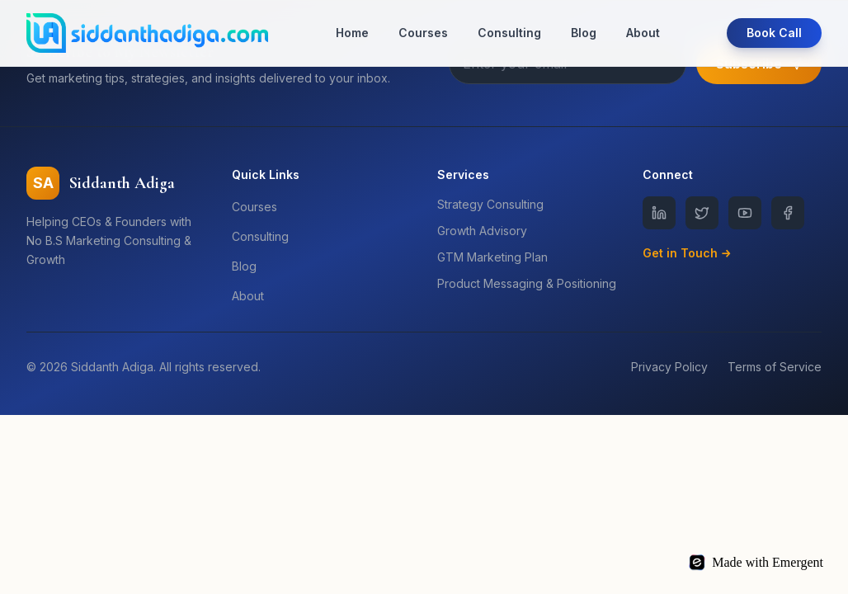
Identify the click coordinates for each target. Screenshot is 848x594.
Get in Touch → (687, 253)
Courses (423, 33)
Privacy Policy (669, 367)
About (643, 33)
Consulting (509, 33)
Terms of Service (775, 367)
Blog (583, 33)
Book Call (774, 33)
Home (352, 33)
